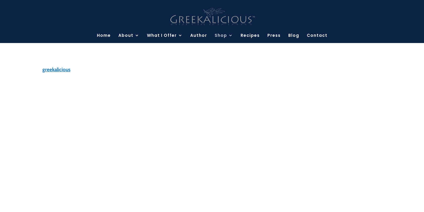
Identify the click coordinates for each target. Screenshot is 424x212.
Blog (293, 35)
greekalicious (56, 69)
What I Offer (162, 35)
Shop (221, 35)
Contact (317, 35)
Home (104, 35)
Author (198, 35)
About (125, 35)
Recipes (250, 35)
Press (274, 35)
